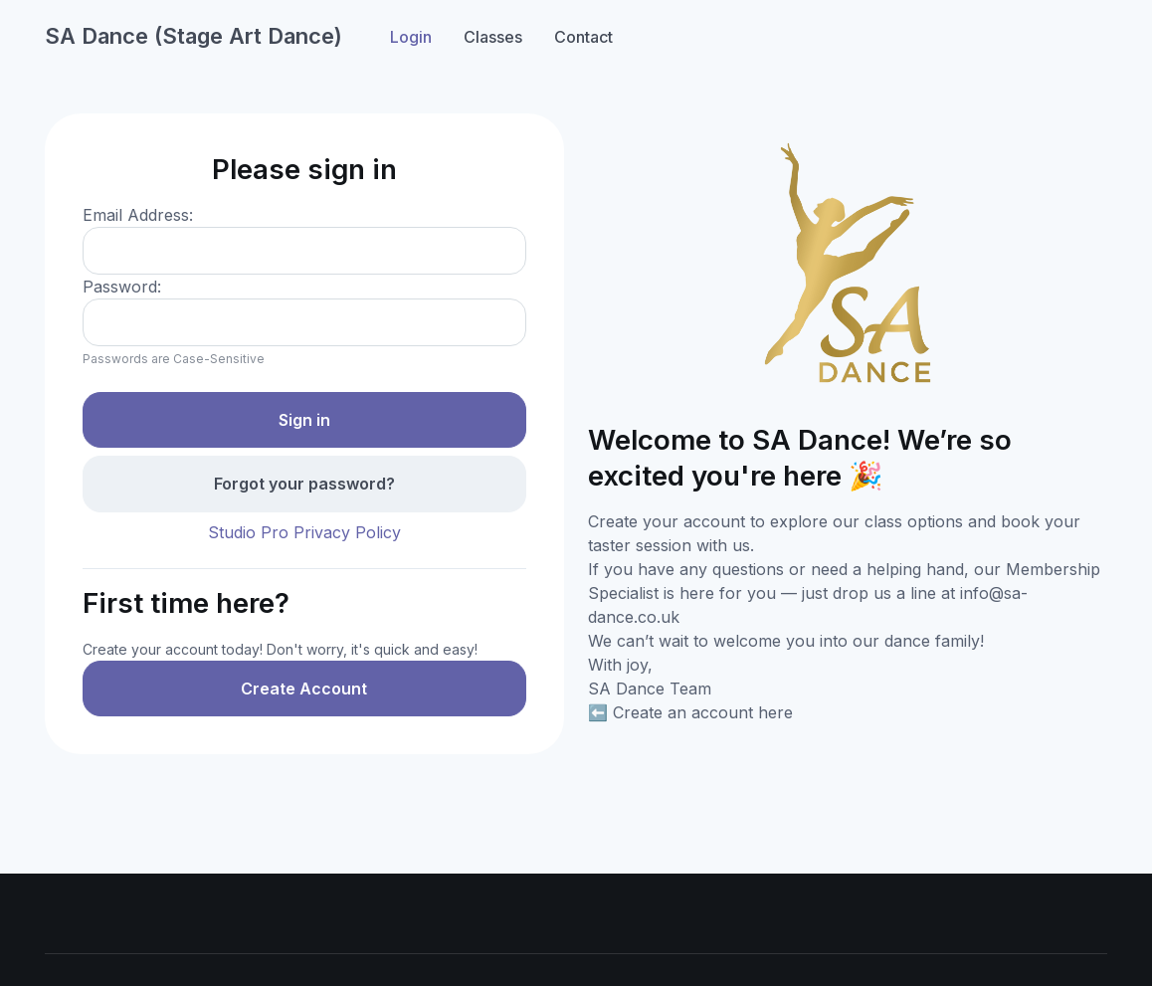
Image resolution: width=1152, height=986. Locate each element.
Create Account (304, 688)
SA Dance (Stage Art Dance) (193, 36)
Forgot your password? (304, 483)
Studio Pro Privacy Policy (304, 532)
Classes (493, 37)
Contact (583, 37)
